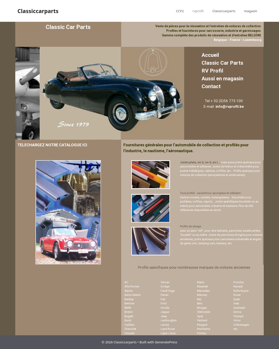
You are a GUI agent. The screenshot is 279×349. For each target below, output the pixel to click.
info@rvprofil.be (230, 106)
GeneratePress (166, 342)
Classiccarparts (37, 11)
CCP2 (180, 11)
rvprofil (198, 11)
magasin (250, 11)
